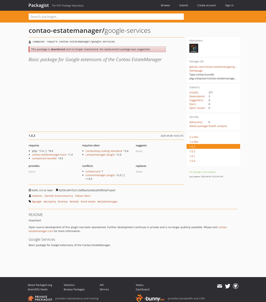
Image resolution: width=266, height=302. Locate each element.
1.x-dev (193, 141)
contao (63, 201)
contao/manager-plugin (100, 154)
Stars (192, 104)
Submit (183, 5)
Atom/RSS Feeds (38, 289)
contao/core (93, 171)
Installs (193, 92)
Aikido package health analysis (208, 126)
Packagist (38, 5)
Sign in (229, 5)
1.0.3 (192, 146)
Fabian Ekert (83, 196)
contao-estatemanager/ (67, 30)
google (38, 201)
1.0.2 (192, 151)
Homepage (196, 70)
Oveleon (37, 196)
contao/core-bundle (44, 158)
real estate (89, 201)
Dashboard (142, 289)
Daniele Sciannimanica (59, 196)
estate (75, 201)
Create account (206, 5)
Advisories (195, 122)
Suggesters (196, 100)
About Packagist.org (40, 285)
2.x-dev (193, 137)
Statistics (69, 285)
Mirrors (104, 289)
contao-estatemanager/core (49, 154)
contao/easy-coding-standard (104, 151)
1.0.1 (192, 156)
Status (140, 285)
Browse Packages (74, 289)
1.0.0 (192, 161)
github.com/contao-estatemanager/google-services (220, 66)
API (102, 285)
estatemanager (108, 201)
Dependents (196, 96)
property (50, 201)
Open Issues (197, 108)
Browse (165, 5)
